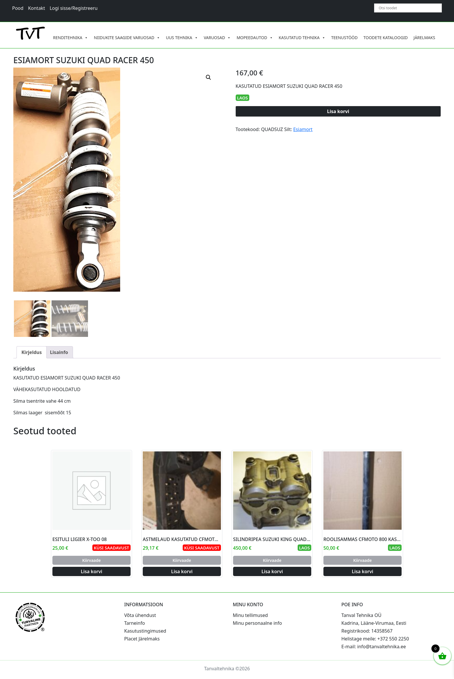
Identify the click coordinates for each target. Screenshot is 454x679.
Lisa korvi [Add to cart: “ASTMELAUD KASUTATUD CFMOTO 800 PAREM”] (182, 571)
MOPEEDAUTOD (255, 37)
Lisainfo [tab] (59, 352)
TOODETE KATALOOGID (385, 37)
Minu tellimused (250, 615)
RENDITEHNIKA (70, 37)
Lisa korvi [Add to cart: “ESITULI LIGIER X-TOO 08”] (91, 571)
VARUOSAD (217, 37)
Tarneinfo (134, 623)
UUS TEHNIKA (182, 37)
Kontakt (36, 8)
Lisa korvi (338, 111)
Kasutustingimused (145, 631)
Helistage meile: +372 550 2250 (375, 639)
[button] (208, 77)
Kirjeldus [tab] (31, 352)
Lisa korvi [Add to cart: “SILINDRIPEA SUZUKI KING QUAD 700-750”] (272, 571)
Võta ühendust (140, 615)
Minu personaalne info (257, 623)
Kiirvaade (91, 560)
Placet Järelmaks (142, 639)
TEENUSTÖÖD (344, 37)
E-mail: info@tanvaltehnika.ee (373, 646)
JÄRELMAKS (424, 37)
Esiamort (303, 129)
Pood (17, 8)
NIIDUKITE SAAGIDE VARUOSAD (127, 37)
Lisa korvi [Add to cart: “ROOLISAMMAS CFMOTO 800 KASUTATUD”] (362, 571)
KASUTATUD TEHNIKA (302, 37)
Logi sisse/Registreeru (74, 8)
